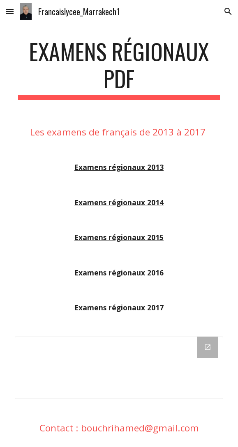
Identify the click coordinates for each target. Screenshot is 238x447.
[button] (10, 11)
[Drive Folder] (119, 368)
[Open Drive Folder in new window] (207, 347)
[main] (119, 68)
